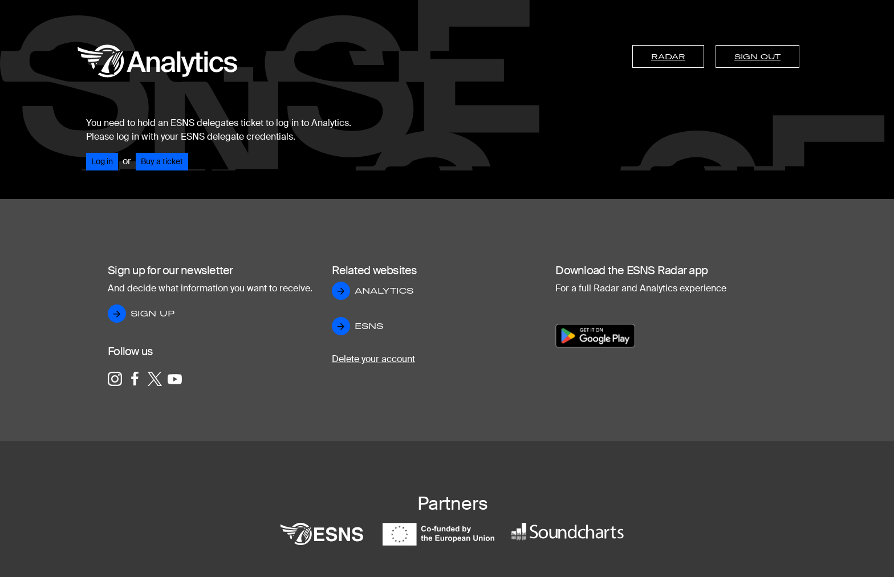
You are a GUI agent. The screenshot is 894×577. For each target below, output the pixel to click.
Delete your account (373, 359)
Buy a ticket (162, 161)
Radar (668, 56)
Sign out (757, 56)
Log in (102, 161)
